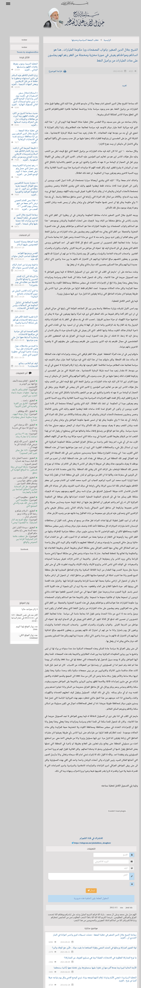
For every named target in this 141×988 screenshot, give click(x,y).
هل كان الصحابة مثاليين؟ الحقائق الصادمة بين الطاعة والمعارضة (20, 490)
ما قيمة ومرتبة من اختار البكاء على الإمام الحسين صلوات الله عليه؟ (21, 268)
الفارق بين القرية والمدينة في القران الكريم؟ (21, 405)
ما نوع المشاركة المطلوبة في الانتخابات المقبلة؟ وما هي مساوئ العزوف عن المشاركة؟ (96, 958)
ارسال (87, 890)
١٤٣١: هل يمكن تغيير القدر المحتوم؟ (22, 451)
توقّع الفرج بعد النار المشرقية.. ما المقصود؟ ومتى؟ (20, 521)
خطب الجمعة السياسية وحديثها (81, 40)
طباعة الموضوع (51, 71)
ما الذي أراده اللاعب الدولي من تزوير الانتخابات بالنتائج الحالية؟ (21, 294)
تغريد (120, 86)
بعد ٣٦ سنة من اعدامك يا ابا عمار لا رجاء (22, 435)
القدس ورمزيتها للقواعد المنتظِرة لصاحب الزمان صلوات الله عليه (20, 256)
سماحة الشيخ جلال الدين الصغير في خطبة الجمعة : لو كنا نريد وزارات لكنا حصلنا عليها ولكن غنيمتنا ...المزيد (22, 219)
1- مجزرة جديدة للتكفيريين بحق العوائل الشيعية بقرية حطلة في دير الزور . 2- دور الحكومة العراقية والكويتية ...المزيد (22, 189)
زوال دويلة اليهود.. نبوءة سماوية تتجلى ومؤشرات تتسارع (20, 417)
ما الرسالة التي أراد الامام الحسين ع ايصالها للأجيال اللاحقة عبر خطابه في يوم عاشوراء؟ (22, 281)
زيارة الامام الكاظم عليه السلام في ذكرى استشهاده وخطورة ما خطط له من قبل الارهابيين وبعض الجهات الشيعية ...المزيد (20, 80)
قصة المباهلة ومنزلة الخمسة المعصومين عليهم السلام (22, 243)
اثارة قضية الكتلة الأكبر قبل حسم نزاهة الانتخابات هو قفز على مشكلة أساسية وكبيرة (21, 320)
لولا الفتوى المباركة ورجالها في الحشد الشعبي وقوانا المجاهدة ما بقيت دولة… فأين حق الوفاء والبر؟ (90, 948)
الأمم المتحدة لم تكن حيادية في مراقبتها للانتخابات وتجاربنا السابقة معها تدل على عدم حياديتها (21, 336)
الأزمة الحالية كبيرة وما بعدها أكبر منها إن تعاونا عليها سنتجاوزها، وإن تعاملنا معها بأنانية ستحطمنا (91, 968)
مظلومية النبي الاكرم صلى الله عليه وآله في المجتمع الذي (21, 503)
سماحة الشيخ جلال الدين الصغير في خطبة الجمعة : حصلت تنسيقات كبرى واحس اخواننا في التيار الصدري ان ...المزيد (90, 936)
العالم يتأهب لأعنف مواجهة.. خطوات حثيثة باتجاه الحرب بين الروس (20, 393)
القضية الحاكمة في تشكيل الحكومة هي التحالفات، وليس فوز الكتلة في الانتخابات (21, 305)
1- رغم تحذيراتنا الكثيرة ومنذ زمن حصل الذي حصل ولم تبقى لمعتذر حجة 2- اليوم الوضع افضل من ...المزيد (21, 170)
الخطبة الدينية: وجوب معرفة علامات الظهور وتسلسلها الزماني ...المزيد (21, 67)
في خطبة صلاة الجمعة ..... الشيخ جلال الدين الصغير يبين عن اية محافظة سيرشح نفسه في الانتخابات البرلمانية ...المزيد (21, 137)
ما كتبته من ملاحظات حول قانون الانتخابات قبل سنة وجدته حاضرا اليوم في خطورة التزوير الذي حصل (20, 350)
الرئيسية (103, 40)
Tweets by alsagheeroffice (23, 52)
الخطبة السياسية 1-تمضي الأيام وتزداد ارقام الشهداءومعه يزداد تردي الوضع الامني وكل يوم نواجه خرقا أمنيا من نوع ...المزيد (88, 979)
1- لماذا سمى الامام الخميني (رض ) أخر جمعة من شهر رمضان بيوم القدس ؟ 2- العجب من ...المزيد (22, 205)
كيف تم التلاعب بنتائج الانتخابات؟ (24, 365)
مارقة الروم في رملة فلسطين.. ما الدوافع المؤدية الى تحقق (20, 470)
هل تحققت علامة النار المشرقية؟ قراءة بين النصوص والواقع (21, 539)
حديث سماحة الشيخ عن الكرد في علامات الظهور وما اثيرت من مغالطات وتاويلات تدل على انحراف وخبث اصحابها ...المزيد (21, 119)
